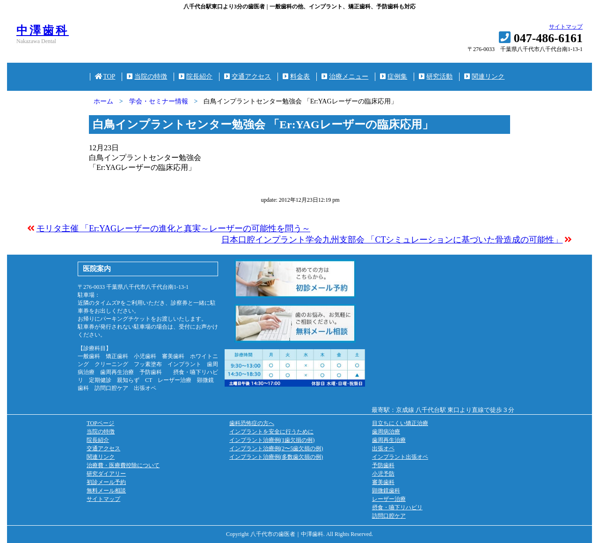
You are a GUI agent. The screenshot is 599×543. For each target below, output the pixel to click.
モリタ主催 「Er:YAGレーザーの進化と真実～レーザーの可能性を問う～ (174, 228)
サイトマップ (566, 26)
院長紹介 (195, 76)
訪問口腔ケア (389, 516)
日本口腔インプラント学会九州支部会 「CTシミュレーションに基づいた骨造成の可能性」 (392, 239)
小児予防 (383, 473)
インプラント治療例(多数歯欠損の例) (276, 457)
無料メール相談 (106, 490)
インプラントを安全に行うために (271, 431)
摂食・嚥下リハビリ (397, 507)
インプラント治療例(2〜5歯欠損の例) (276, 448)
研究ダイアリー (106, 473)
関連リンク (484, 76)
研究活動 (436, 76)
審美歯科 (383, 482)
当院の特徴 (147, 76)
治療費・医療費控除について (123, 465)
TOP (105, 76)
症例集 (393, 76)
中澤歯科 (42, 30)
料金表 (296, 76)
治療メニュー (344, 76)
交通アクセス (247, 76)
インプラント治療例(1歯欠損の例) (271, 440)
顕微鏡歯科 (386, 490)
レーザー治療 (389, 499)
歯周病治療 (386, 431)
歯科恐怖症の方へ (251, 423)
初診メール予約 (106, 482)
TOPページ (100, 423)
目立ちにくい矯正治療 (400, 423)
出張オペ (383, 448)
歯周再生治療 (389, 440)
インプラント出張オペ (400, 457)
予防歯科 (383, 465)
